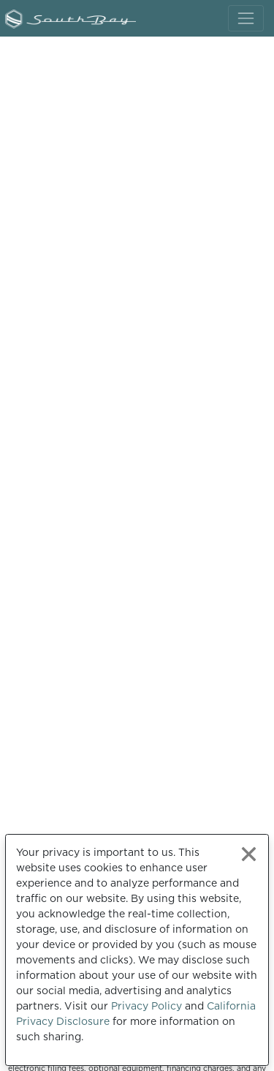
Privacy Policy (146, 1006)
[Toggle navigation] (246, 18)
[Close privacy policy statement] (249, 854)
